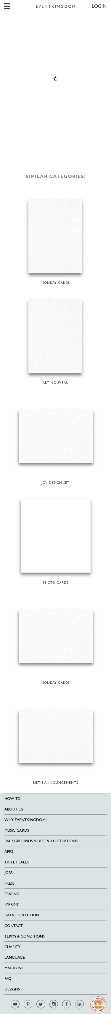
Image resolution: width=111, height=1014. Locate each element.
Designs (12, 989)
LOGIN (99, 6)
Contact (13, 925)
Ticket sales (16, 862)
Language (14, 957)
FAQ (8, 978)
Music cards (16, 830)
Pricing (11, 894)
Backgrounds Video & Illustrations (41, 841)
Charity (12, 947)
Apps (8, 851)
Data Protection (21, 915)
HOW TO (12, 798)
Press (9, 883)
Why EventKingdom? (25, 820)
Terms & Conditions (24, 936)
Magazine (14, 968)
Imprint (11, 904)
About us (13, 809)
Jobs (8, 872)
